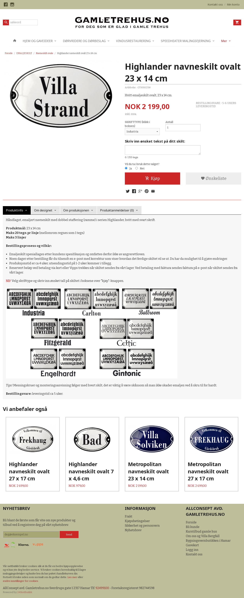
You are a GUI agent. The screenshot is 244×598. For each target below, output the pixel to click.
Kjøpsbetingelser (137, 521)
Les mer (72, 577)
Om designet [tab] (43, 210)
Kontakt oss (194, 554)
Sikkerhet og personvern (142, 525)
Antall (169, 122)
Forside (9, 53)
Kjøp (152, 178)
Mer (224, 41)
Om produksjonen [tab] (76, 210)
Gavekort (192, 545)
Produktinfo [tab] (14, 210)
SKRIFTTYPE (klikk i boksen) (137, 124)
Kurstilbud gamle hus (201, 531)
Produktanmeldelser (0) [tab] (117, 210)
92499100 (102, 588)
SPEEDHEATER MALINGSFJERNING (186, 41)
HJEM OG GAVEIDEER (38, 41)
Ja (130, 168)
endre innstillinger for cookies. (21, 581)
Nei (142, 168)
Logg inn (192, 550)
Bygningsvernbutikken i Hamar (208, 540)
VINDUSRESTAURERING (133, 41)
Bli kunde (192, 527)
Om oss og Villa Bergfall (203, 536)
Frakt (128, 516)
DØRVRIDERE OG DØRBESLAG (84, 41)
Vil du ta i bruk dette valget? (142, 164)
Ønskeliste (213, 178)
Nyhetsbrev (133, 530)
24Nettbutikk (24, 592)
